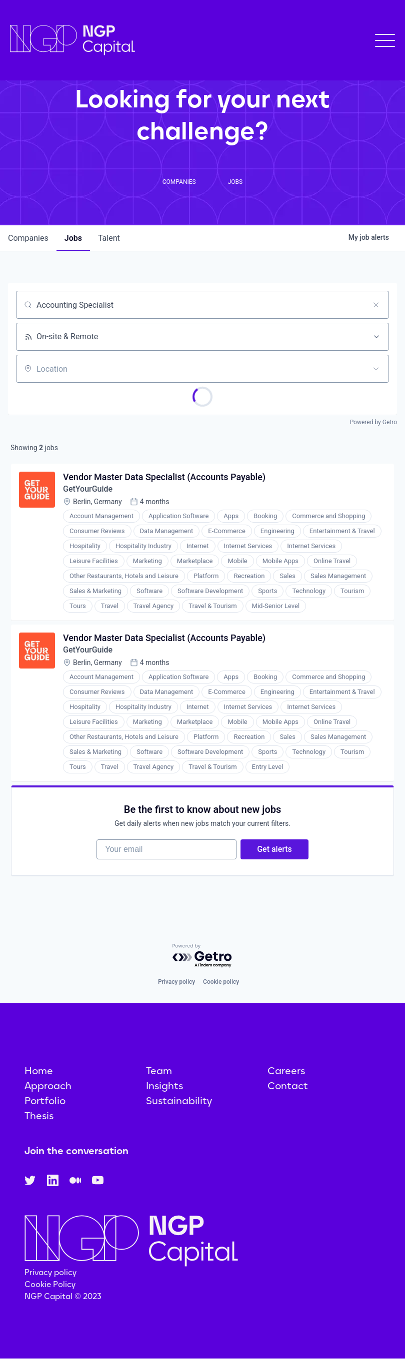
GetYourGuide (87, 489)
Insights (164, 1085)
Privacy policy (176, 981)
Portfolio (45, 1100)
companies (28, 238)
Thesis (39, 1115)
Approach (48, 1085)
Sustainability (179, 1100)
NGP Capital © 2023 (63, 1296)
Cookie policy (221, 981)
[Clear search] (376, 305)
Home (38, 1070)
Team (159, 1070)
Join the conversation (76, 1150)
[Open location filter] (376, 369)
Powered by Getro (373, 422)
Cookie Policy (50, 1284)
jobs (73, 238)
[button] (385, 40)
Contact (288, 1085)
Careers (286, 1070)
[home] (72, 40)
